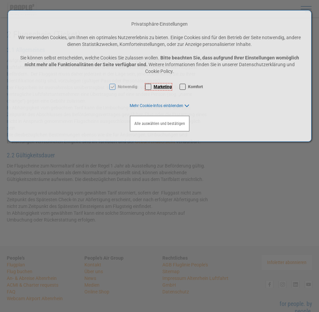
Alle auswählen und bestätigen (159, 123)
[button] (159, 105)
